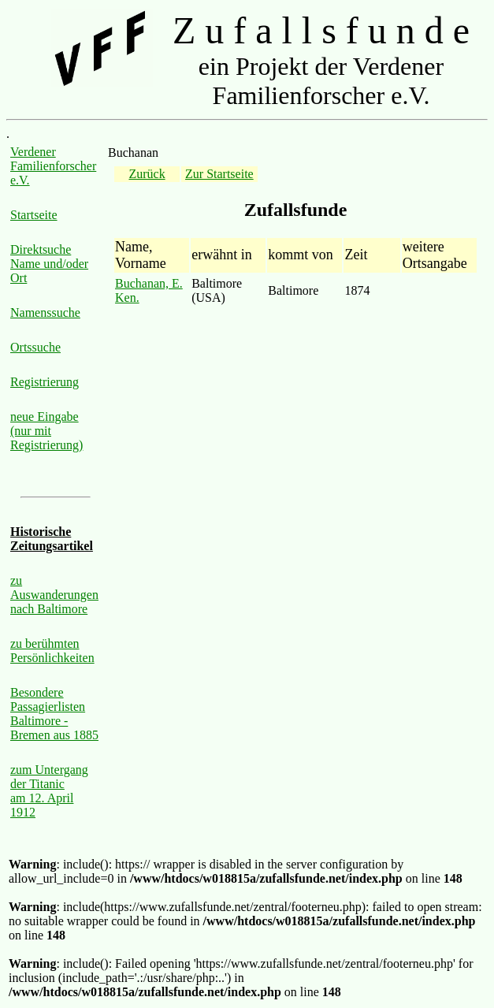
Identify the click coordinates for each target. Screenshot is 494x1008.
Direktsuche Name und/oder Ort (49, 264)
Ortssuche (35, 347)
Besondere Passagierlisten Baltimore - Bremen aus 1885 (54, 714)
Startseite (34, 214)
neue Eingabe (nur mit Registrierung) (46, 431)
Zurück (146, 173)
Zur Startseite (219, 173)
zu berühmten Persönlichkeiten (52, 650)
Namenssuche (45, 312)
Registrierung (44, 382)
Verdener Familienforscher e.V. (53, 166)
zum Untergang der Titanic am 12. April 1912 (49, 791)
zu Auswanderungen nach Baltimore (54, 595)
